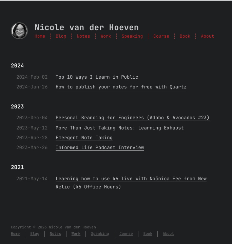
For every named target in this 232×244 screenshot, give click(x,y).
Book (185, 36)
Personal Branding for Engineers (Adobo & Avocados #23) (133, 118)
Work (106, 36)
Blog (61, 36)
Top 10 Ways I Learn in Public (97, 77)
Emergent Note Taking (84, 138)
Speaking (132, 36)
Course (161, 36)
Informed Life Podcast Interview (100, 148)
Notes (83, 36)
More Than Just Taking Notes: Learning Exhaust (120, 128)
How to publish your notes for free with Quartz (121, 87)
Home (40, 36)
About (207, 36)
